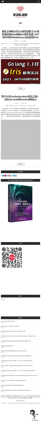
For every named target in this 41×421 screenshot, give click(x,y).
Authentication (12, 105)
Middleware (16, 43)
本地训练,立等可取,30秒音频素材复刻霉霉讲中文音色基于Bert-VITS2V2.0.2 (14, 350)
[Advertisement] (20, 233)
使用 (26, 43)
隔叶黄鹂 (30, 397)
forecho (3, 397)
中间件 (23, 43)
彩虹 (34, 43)
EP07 (5, 43)
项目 (22, 45)
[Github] (36, 420)
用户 (34, 105)
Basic (17, 105)
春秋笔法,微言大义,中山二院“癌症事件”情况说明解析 (10, 326)
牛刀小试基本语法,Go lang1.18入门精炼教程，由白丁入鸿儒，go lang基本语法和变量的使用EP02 (18, 370)
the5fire (11, 398)
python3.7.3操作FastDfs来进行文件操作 (8, 321)
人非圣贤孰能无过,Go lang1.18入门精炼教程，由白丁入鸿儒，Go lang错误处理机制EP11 (16, 360)
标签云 (20, 296)
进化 (32, 105)
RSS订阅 (11, 395)
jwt (12, 43)
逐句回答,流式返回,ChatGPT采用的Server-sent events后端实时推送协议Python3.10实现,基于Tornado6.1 (19, 375)
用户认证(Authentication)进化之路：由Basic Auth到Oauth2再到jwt (20, 98)
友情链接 (16, 395)
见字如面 (34, 395)
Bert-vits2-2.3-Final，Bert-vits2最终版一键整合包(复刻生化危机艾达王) (13, 380)
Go (7, 43)
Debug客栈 (20, 397)
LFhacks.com (36, 397)
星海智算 (29, 395)
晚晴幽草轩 (26, 397)
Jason (38, 395)
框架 (37, 43)
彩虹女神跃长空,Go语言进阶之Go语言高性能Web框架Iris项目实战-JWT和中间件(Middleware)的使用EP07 (20, 34)
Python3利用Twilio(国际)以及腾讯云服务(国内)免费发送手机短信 (12, 385)
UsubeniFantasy (25, 398)
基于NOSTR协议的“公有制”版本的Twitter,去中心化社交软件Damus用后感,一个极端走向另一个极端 (18, 336)
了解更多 (20, 88)
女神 (29, 43)
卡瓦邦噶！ (20, 395)
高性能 (25, 45)
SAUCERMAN (14, 397)
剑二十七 (25, 395)
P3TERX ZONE (17, 398)
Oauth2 (23, 105)
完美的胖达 (8, 397)
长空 (19, 45)
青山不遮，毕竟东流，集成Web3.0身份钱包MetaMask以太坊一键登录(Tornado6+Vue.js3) (17, 365)
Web (20, 43)
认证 (29, 105)
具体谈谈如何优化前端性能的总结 (7, 345)
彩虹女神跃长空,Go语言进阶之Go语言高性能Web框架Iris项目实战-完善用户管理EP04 (16, 355)
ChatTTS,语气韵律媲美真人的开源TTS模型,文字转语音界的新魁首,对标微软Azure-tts (16, 390)
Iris (10, 43)
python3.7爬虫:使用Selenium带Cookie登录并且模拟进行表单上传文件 (13, 331)
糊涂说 (31, 398)
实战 (32, 43)
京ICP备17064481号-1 (20, 400)
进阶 (17, 45)
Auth (20, 105)
